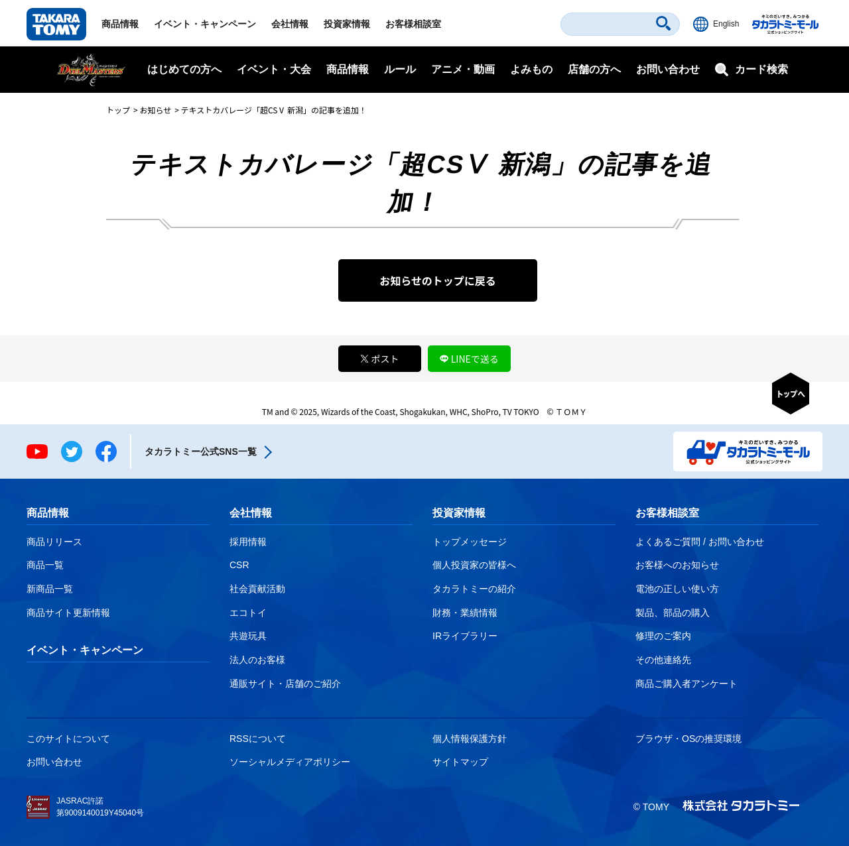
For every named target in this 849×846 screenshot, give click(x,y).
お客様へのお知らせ (677, 565)
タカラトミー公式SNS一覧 (201, 451)
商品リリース (54, 541)
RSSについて (257, 738)
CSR (239, 565)
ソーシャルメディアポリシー (289, 761)
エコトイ (248, 612)
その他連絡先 (663, 659)
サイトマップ (460, 761)
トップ (118, 109)
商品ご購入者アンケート (686, 683)
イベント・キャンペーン (205, 24)
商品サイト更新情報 (68, 612)
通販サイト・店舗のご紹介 (285, 683)
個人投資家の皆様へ (474, 565)
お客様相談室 (413, 24)
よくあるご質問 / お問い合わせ (699, 541)
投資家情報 (347, 24)
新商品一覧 (50, 588)
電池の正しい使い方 (677, 588)
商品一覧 (45, 565)
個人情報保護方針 (469, 738)
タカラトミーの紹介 (474, 588)
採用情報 (248, 541)
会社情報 (289, 24)
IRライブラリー (464, 636)
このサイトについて (68, 738)
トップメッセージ (469, 541)
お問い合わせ (668, 69)
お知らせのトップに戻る (437, 280)
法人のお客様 (257, 659)
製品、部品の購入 (672, 612)
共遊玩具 (248, 636)
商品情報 (120, 24)
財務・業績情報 (464, 612)
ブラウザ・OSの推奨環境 (688, 738)
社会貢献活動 (257, 588)
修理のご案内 (663, 636)
